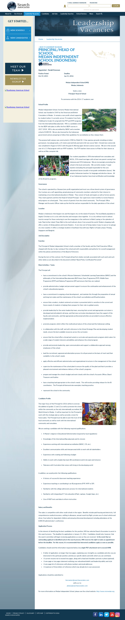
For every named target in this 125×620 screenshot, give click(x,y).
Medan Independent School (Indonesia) (58, 58)
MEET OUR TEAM (18, 68)
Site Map (40, 613)
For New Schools (11, 28)
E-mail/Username (77, 3)
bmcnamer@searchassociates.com (77, 580)
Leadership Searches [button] (66, 14)
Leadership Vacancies (32, 14)
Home (8, 613)
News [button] (91, 14)
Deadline (67, 73)
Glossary (30, 613)
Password (93, 3)
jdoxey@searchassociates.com (77, 586)
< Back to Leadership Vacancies (50, 47)
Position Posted (43, 73)
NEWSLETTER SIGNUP (18, 80)
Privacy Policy (18, 613)
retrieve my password (91, 10)
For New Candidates (12, 35)
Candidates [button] (45, 14)
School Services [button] (81, 14)
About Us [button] (8, 14)
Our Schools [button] (18, 14)
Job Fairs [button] (54, 14)
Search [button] (99, 14)
